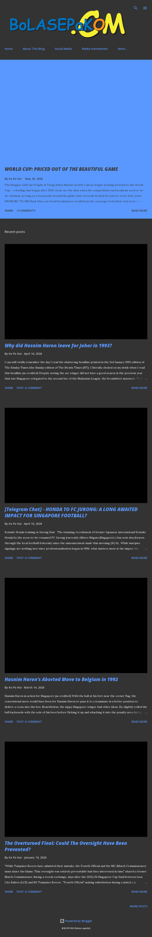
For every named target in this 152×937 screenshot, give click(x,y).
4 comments (26, 210)
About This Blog (34, 49)
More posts (138, 906)
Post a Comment (29, 388)
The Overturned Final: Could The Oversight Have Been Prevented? (66, 846)
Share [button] (9, 210)
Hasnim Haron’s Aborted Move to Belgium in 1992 (61, 679)
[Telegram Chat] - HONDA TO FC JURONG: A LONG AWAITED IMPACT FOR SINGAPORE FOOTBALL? (71, 512)
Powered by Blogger (76, 921)
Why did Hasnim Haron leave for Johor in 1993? (58, 345)
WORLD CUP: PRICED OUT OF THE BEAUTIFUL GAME (61, 169)
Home (9, 49)
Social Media (63, 49)
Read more (139, 210)
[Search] (135, 7)
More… (122, 49)
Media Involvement (95, 49)
